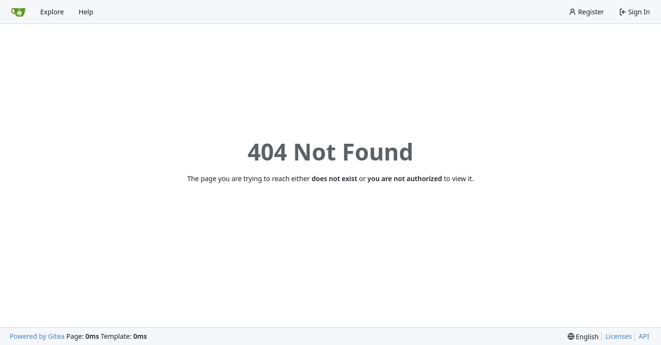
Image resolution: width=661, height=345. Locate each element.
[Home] (18, 12)
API (644, 336)
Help (85, 11)
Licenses (618, 336)
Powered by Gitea (37, 336)
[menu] (583, 336)
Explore (52, 11)
